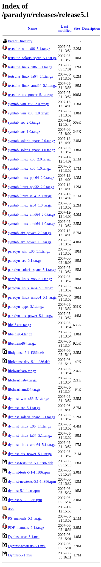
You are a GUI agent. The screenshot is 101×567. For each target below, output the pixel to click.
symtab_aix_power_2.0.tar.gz (29, 233)
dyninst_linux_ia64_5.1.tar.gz (30, 435)
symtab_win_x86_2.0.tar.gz (28, 104)
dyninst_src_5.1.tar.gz (24, 408)
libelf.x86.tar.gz (19, 325)
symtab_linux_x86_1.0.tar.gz (29, 168)
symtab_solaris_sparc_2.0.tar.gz (31, 141)
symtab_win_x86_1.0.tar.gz (28, 113)
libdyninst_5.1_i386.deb (26, 353)
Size (77, 28)
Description (91, 28)
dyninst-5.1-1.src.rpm (24, 491)
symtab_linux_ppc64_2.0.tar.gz (31, 178)
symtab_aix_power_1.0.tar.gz (29, 242)
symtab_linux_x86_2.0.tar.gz (29, 159)
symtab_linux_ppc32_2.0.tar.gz (31, 187)
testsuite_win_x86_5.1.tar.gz (29, 49)
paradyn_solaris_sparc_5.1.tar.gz (32, 270)
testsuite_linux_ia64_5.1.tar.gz (30, 76)
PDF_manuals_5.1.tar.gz (26, 527)
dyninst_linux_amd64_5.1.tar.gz (32, 445)
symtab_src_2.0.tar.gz (24, 122)
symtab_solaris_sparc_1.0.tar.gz (31, 150)
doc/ (11, 509)
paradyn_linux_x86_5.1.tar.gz (30, 279)
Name (32, 28)
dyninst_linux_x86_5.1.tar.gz (29, 426)
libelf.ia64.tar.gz (20, 334)
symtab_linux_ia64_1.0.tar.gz (30, 205)
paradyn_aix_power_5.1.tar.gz (30, 316)
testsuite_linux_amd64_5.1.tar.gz (32, 85)
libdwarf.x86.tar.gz (22, 371)
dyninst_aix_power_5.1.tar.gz (30, 454)
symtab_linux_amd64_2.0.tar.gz (31, 214)
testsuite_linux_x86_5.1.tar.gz (30, 67)
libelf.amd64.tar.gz (22, 343)
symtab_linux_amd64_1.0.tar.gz (31, 224)
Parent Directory (20, 41)
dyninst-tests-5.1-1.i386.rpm (29, 472)
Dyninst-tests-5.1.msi (23, 537)
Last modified (64, 28)
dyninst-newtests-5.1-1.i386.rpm (32, 481)
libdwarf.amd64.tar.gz (24, 389)
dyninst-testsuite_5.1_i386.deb (30, 463)
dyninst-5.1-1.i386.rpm (25, 500)
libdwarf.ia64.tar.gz (22, 380)
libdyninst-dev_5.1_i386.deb (29, 362)
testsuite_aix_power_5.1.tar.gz (30, 95)
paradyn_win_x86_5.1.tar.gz (29, 251)
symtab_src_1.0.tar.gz (24, 132)
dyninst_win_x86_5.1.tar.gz (28, 399)
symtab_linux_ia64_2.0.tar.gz (30, 196)
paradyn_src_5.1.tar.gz (24, 260)
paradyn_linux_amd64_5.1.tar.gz (32, 297)
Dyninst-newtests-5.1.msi (27, 546)
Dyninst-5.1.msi (20, 555)
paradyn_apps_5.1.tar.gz (26, 306)
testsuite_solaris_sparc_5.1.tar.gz (32, 58)
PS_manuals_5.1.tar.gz (25, 518)
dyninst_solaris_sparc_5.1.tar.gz (31, 417)
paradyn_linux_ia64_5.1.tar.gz (30, 288)
